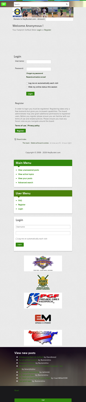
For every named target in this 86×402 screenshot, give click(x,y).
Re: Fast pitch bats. (27, 375)
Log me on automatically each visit (42, 83)
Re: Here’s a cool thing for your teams (35, 378)
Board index (21, 139)
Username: (19, 61)
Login (39, 30)
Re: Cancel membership (29, 372)
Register (47, 30)
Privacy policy (34, 126)
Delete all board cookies (40, 143)
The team (26, 143)
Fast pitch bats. (25, 381)
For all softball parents (28, 360)
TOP (43, 400)
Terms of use (20, 126)
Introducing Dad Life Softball (31, 357)
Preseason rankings (27, 363)
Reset (16, 390)
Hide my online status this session (41, 87)
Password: (19, 68)
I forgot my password (34, 73)
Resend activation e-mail (36, 77)
